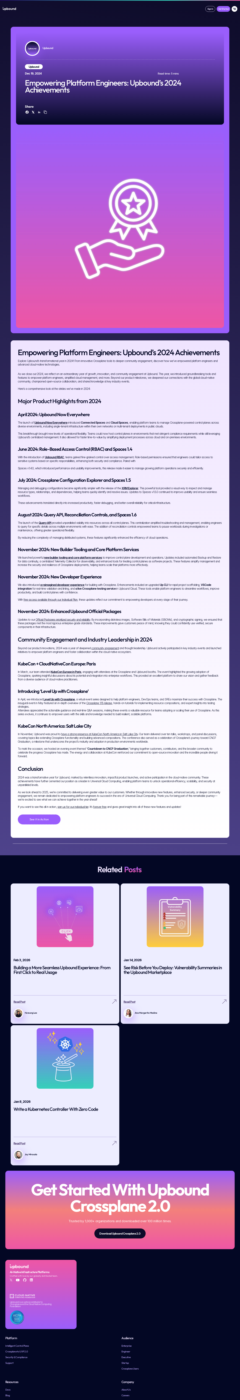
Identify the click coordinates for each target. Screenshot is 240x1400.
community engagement (105, 669)
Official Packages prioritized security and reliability (63, 640)
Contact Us (203, 1338)
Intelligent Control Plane (97, 1320)
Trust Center (222, 1387)
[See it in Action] (39, 840)
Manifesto (165, 1343)
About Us (202, 1320)
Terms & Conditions (165, 1387)
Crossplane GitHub (95, 1388)
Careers (201, 1326)
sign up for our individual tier (73, 827)
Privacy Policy (188, 1387)
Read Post (19, 1025)
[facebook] (27, 120)
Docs (162, 1320)
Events (163, 1338)
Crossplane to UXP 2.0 (97, 1326)
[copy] (44, 120)
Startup (126, 1338)
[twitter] (33, 120)
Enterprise (128, 1320)
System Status (206, 1387)
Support (90, 1338)
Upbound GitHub (94, 1376)
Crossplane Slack (94, 1382)
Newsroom (202, 1332)
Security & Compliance (97, 1332)
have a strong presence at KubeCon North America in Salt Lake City (99, 755)
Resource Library (168, 1349)
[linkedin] (39, 120)
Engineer (127, 1326)
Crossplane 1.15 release (99, 723)
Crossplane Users (131, 1343)
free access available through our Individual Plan (50, 620)
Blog (162, 1326)
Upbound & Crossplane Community (103, 1371)
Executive (127, 1332)
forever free (99, 827)
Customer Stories (168, 1332)
